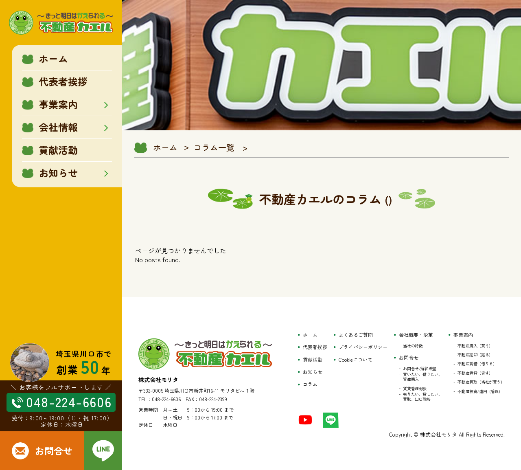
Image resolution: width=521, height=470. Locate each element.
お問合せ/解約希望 (419, 368)
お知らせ (312, 372)
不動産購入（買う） (475, 345)
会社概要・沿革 (416, 335)
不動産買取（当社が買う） (481, 382)
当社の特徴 (412, 345)
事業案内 (463, 335)
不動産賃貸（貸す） (475, 373)
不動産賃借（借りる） (477, 363)
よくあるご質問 (356, 335)
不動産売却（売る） (475, 354)
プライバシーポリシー (363, 347)
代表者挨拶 (315, 347)
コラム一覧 (214, 147)
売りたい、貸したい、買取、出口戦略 (422, 397)
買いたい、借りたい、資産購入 (422, 377)
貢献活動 (312, 359)
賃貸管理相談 (415, 388)
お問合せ (408, 357)
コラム (310, 384)
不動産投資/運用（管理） (480, 391)
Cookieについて (355, 359)
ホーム (165, 147)
